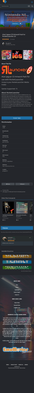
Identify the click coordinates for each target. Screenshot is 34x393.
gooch (9, 43)
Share (8, 184)
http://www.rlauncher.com (8, 166)
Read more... (16, 23)
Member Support (17, 292)
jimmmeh (10, 237)
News (17, 285)
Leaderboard (17, 290)
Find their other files (10, 44)
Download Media (17, 305)
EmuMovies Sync (17, 307)
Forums (17, 287)
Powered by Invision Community (13, 368)
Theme (7, 364)
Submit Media (17, 302)
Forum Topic (17, 118)
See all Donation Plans (26, 271)
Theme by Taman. (22, 368)
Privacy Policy (14, 364)
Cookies (26, 364)
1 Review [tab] (5, 228)
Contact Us (17, 294)
